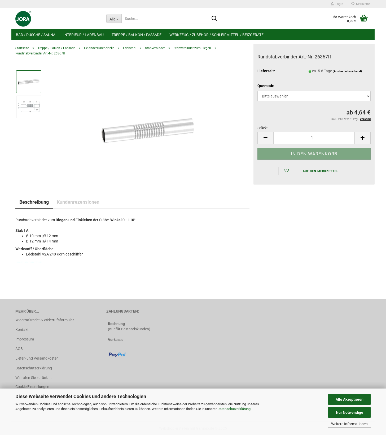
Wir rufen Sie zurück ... (33, 378)
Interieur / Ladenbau (83, 35)
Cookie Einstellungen (32, 387)
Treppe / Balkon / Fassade (136, 35)
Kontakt (22, 329)
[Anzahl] (314, 138)
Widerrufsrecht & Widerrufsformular (44, 320)
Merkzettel (361, 4)
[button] (265, 138)
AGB (19, 349)
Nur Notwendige (349, 412)
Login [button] (337, 4)
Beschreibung (34, 202)
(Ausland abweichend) (347, 71)
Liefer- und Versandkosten (37, 358)
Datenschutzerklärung (234, 409)
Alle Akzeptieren (349, 399)
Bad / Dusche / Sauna (35, 35)
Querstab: (265, 86)
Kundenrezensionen (78, 202)
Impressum (24, 339)
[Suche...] (113, 18)
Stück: (262, 128)
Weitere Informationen (349, 424)
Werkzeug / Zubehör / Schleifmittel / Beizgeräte (216, 35)
